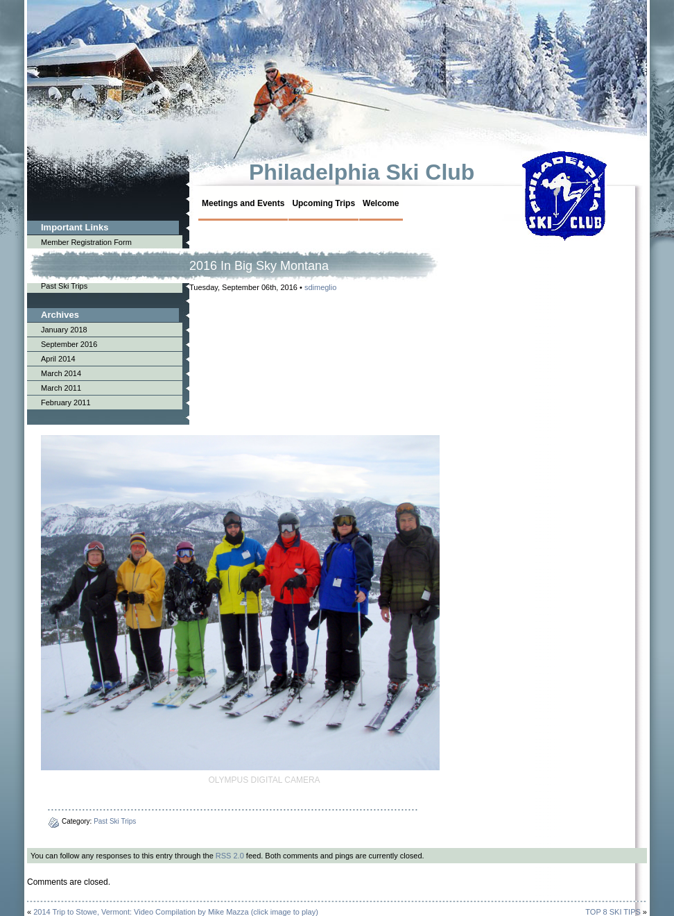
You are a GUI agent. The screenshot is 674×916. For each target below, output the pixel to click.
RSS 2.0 (230, 855)
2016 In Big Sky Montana (259, 266)
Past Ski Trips (115, 821)
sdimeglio (320, 287)
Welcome (381, 203)
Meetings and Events (243, 203)
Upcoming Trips (323, 203)
